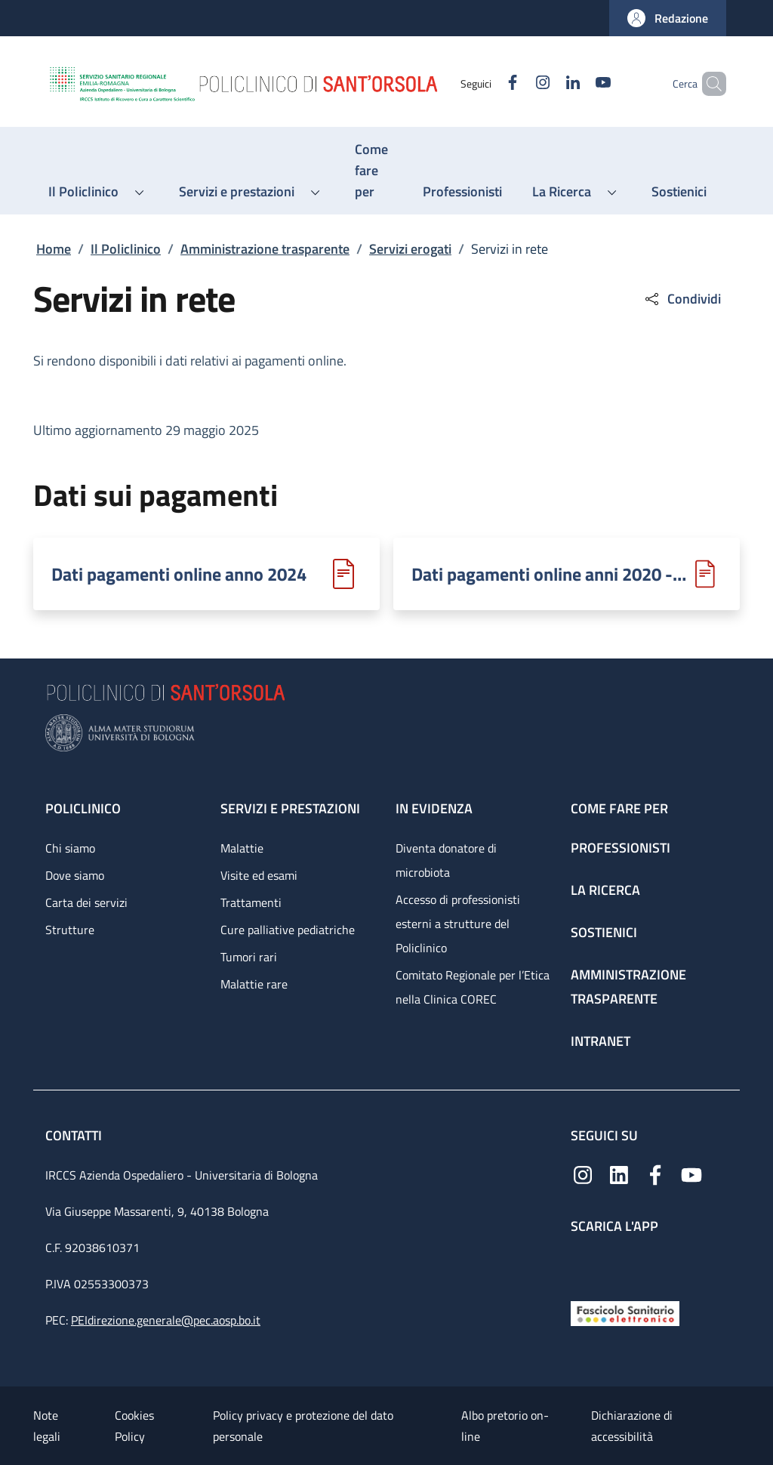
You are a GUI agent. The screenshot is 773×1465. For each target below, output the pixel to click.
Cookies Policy (134, 1425)
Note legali (46, 1425)
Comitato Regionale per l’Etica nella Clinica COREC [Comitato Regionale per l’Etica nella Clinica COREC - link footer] (473, 987)
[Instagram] (517, 83)
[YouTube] (577, 83)
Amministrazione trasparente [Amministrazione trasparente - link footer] (628, 986)
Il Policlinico (126, 249)
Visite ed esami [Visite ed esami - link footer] (258, 875)
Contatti (75, 1135)
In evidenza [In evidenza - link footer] (434, 808)
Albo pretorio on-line (505, 1425)
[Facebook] (487, 83)
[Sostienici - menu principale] (679, 191)
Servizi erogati (410, 249)
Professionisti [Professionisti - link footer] (620, 847)
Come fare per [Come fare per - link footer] (619, 808)
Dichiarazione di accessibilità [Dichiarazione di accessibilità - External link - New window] (632, 1425)
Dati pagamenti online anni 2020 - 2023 (549, 574)
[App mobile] (583, 1264)
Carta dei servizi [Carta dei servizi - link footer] (86, 902)
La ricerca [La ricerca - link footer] (605, 890)
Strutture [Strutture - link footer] (69, 930)
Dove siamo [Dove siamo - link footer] (74, 875)
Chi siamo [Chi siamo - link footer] (70, 848)
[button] (667, 18)
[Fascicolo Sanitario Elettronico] (625, 1312)
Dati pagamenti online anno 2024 (178, 574)
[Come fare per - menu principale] (374, 170)
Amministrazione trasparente (265, 249)
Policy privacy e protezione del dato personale (303, 1425)
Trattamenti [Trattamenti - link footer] (251, 902)
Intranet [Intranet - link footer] (600, 1041)
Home (53, 249)
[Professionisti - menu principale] (462, 191)
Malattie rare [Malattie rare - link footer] (254, 984)
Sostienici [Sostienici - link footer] (604, 932)
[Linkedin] (547, 83)
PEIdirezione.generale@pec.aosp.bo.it (165, 1320)
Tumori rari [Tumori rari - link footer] (248, 957)
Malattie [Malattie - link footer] (241, 848)
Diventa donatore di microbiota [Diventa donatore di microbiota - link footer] (446, 860)
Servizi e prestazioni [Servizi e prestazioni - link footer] (290, 808)
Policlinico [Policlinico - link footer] (83, 808)
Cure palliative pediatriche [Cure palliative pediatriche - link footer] (287, 930)
